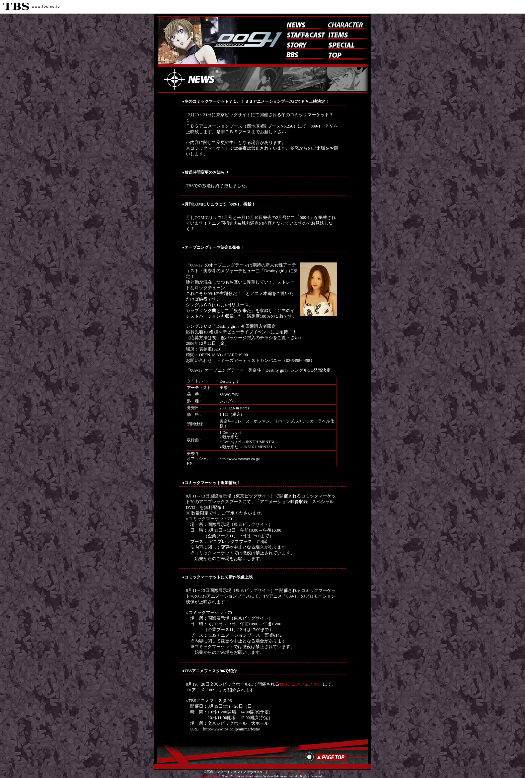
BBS (306, 56)
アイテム (347, 34)
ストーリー (304, 45)
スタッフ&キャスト (304, 34)
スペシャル (347, 45)
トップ (347, 55)
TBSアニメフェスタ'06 (301, 684)
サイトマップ (308, 772)
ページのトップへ (326, 757)
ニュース (304, 24)
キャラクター (346, 24)
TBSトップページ (281, 772)
